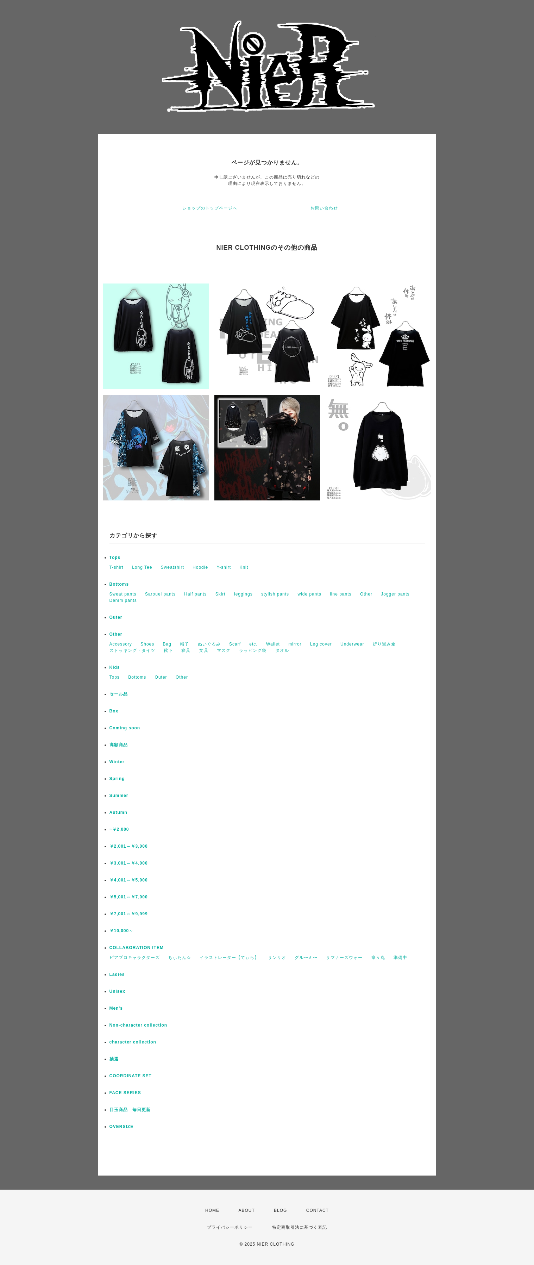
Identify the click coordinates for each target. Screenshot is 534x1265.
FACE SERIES (125, 1092)
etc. (253, 644)
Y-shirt (223, 567)
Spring (117, 778)
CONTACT (317, 1210)
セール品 (118, 694)
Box (114, 711)
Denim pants (123, 600)
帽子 (184, 644)
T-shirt (116, 567)
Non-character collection (138, 1025)
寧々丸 (378, 957)
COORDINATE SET (130, 1075)
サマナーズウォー (344, 957)
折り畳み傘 (384, 644)
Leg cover (321, 644)
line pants (340, 594)
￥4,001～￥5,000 (128, 880)
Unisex (117, 991)
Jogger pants (395, 594)
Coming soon (124, 727)
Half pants (195, 594)
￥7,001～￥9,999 (128, 913)
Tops (115, 557)
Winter (117, 761)
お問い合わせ (324, 208)
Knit (243, 567)
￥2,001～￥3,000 (128, 846)
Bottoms (119, 584)
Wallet (273, 644)
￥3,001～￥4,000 (128, 863)
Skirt (220, 594)
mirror (294, 644)
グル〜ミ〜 (306, 957)
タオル (282, 650)
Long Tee (142, 567)
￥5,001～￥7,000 (128, 897)
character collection (132, 1042)
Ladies (117, 974)
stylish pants (275, 594)
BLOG (280, 1210)
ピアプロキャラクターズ (134, 957)
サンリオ (277, 957)
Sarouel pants (160, 594)
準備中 (400, 957)
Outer (115, 617)
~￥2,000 (119, 829)
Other (366, 594)
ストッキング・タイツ (132, 650)
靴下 (168, 650)
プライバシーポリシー (230, 1227)
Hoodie (200, 567)
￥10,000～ (121, 930)
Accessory (120, 644)
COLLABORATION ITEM (136, 947)
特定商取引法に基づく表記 (299, 1227)
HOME (212, 1210)
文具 (203, 650)
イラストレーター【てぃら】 (229, 957)
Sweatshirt (172, 567)
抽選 (114, 1059)
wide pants (309, 594)
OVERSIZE (121, 1126)
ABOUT (246, 1210)
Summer (118, 795)
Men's (116, 1008)
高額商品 (118, 744)
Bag (167, 644)
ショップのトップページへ (209, 208)
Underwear (352, 644)
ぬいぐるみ (209, 644)
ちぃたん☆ (179, 957)
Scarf (235, 644)
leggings (243, 594)
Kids (114, 667)
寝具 (185, 650)
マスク (224, 650)
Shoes (147, 644)
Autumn (118, 812)
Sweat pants (123, 594)
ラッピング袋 (252, 650)
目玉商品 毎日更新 (130, 1109)
